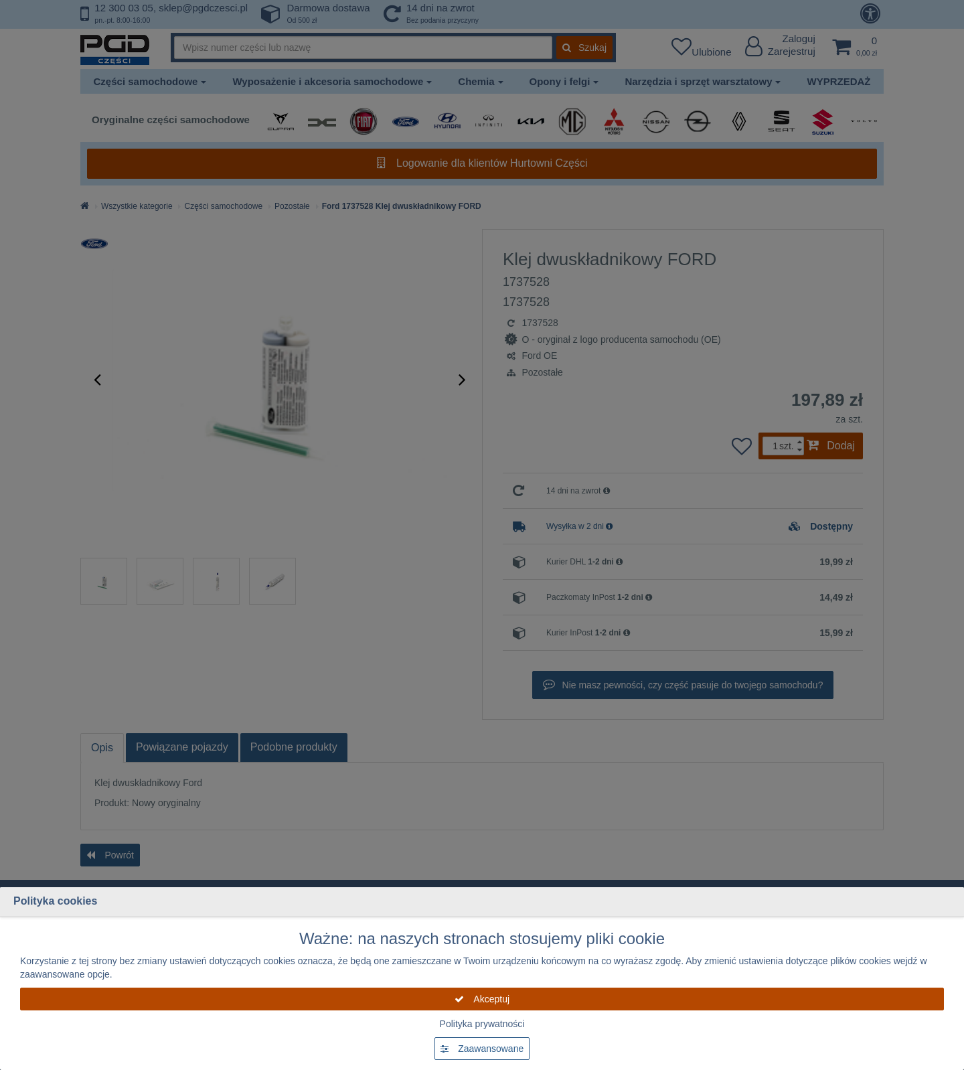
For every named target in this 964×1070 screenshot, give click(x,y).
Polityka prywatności (482, 1023)
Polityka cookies (55, 901)
